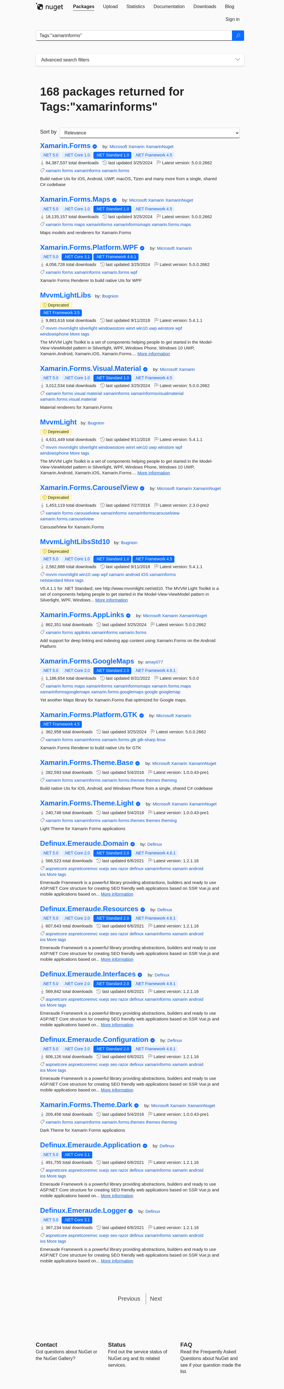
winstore (166, 328)
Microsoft (119, 146)
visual (79, 393)
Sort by (48, 132)
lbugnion (110, 296)
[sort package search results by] (150, 133)
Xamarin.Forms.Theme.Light (87, 803)
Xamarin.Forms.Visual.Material (90, 368)
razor (123, 868)
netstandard (51, 580)
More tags (79, 333)
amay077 (154, 661)
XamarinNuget (160, 146)
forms (67, 170)
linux (161, 739)
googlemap (169, 691)
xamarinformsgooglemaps (65, 691)
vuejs (104, 868)
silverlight (88, 328)
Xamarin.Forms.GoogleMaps (87, 661)
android (133, 574)
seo (113, 868)
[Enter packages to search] (134, 35)
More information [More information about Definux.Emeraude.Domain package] (117, 894)
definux (136, 868)
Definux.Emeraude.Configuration (94, 1039)
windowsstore (111, 328)
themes (153, 780)
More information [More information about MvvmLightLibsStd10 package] (111, 599)
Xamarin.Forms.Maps (75, 199)
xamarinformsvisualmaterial (157, 393)
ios (43, 874)
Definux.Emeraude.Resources (89, 909)
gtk (133, 739)
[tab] (84, 6)
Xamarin (137, 146)
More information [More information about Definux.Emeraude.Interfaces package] (117, 1024)
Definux (154, 844)
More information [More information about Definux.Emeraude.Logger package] (117, 1260)
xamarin (53, 170)
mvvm (51, 328)
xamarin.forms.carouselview (67, 518)
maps (79, 224)
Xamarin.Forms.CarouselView (89, 487)
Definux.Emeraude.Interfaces (88, 974)
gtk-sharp (146, 739)
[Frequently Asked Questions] (186, 1344)
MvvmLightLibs (65, 295)
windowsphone (54, 333)
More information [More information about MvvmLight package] (153, 472)
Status (117, 1344)
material (94, 393)
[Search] (238, 35)
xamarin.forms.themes (123, 780)
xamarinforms (87, 170)
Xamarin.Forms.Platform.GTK (88, 715)
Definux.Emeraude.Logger (83, 1210)
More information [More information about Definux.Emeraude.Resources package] (117, 959)
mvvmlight (68, 328)
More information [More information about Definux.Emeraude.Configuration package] (117, 1089)
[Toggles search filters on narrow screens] (237, 60)
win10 (141, 328)
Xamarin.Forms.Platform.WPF (89, 247)
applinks (82, 632)
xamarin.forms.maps (171, 224)
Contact (46, 1344)
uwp (153, 328)
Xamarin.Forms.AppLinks (82, 615)
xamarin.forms (115, 170)
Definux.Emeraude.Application (90, 1145)
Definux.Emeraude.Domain (84, 843)
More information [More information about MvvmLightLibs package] (153, 353)
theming (169, 780)
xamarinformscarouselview (154, 513)
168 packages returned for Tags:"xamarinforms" (112, 99)
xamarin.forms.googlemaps (117, 691)
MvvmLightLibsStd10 (75, 542)
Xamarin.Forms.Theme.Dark (86, 1105)
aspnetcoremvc (83, 868)
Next (156, 1298)
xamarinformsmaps (132, 224)
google (151, 691)
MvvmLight (58, 422)
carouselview (86, 513)
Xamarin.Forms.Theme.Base (87, 762)
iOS (144, 574)
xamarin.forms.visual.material (68, 399)
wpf (133, 272)
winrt (130, 328)
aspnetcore (56, 868)
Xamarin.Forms (65, 146)
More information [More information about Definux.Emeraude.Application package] (117, 1195)
